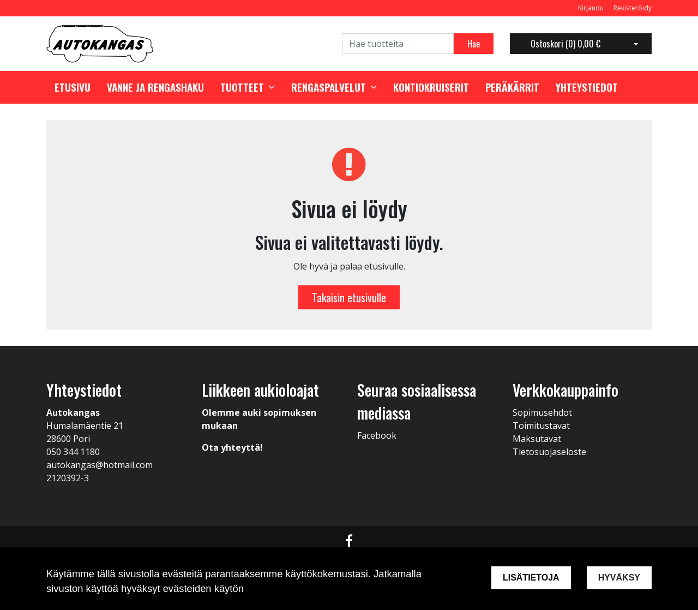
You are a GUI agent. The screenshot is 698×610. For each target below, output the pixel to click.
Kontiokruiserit (431, 87)
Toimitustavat (541, 426)
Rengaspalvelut (328, 87)
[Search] (398, 43)
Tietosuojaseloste (549, 452)
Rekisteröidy (632, 8)
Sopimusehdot (542, 412)
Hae (473, 43)
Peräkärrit (512, 87)
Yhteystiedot (587, 87)
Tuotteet (242, 87)
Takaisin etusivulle (349, 297)
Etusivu (73, 87)
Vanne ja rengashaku (155, 87)
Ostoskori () (565, 43)
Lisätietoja (531, 577)
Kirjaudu (591, 8)
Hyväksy (619, 577)
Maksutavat (537, 439)
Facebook (376, 435)
